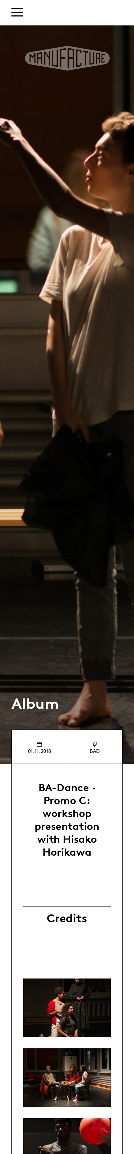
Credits (67, 918)
